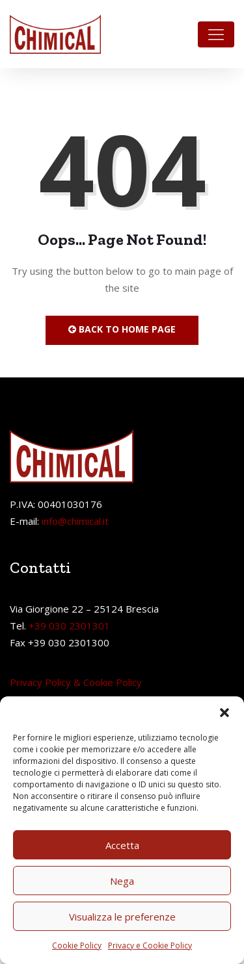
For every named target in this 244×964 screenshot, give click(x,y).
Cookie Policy (77, 945)
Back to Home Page (122, 329)
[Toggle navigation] (216, 34)
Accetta (122, 845)
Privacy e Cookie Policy (150, 945)
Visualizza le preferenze (122, 916)
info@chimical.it (75, 520)
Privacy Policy (40, 682)
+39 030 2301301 (69, 625)
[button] (224, 712)
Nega (122, 880)
